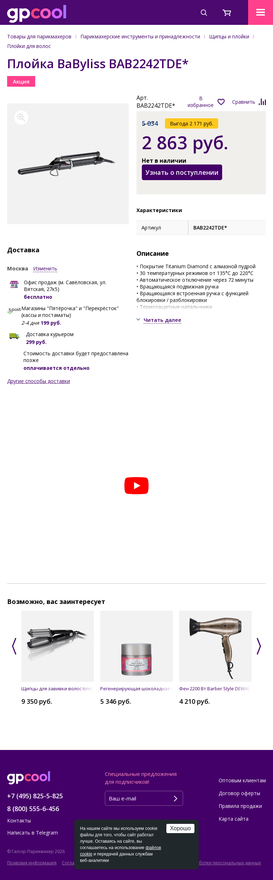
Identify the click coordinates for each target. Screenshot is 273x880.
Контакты (19, 820)
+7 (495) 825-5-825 (35, 796)
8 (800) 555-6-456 (33, 808)
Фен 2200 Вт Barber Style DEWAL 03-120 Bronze (215, 688)
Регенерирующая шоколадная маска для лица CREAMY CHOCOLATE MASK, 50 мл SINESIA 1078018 (136, 688)
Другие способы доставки (38, 381)
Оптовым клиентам (242, 780)
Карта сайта (233, 818)
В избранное (201, 101)
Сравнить (243, 101)
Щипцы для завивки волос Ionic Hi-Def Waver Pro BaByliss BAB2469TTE (57, 688)
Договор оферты (239, 793)
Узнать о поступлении (182, 172)
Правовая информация (32, 863)
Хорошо (180, 828)
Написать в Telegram (32, 832)
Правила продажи (240, 806)
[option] (68, 163)
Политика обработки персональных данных (214, 863)
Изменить (45, 268)
